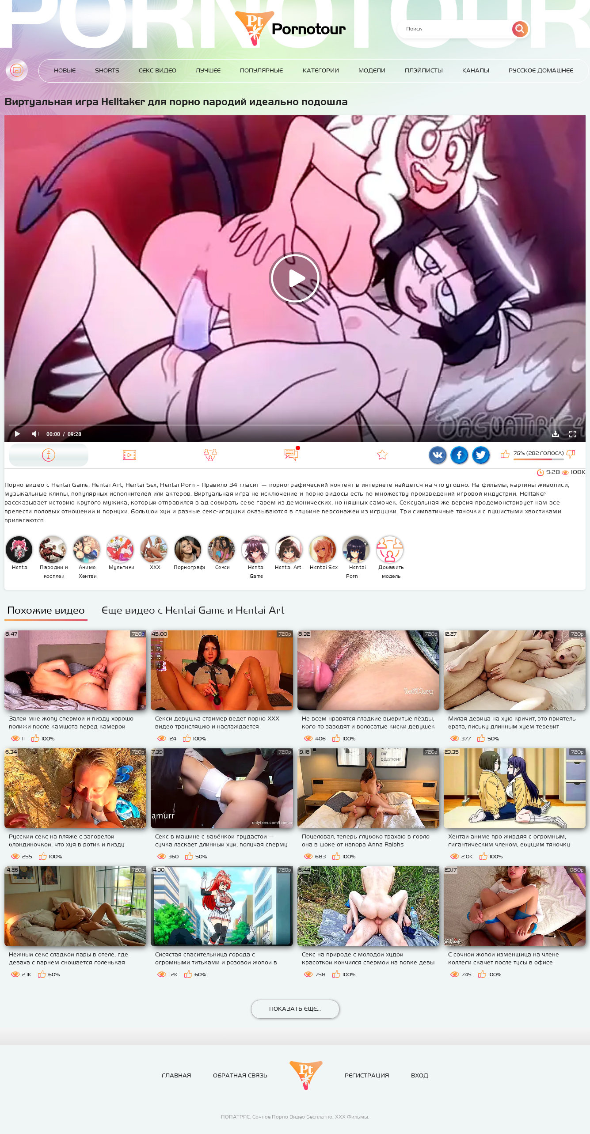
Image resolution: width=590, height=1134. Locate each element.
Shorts (107, 70)
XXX (154, 553)
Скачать (555, 433)
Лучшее (208, 70)
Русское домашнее (541, 70)
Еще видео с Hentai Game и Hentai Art (193, 610)
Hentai (19, 553)
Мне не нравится (571, 455)
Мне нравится (506, 455)
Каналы (475, 70)
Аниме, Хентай (86, 557)
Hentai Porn (356, 557)
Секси (221, 553)
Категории (321, 70)
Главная (17, 70)
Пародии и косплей (53, 557)
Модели (371, 70)
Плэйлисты (424, 70)
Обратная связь (240, 1075)
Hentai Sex (323, 553)
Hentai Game (255, 557)
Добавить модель (390, 557)
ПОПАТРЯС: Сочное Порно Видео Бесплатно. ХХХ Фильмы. (295, 1116)
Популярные (261, 70)
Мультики (120, 553)
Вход (419, 1075)
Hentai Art (288, 553)
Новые (65, 70)
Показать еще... (295, 1008)
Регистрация (367, 1075)
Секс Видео (157, 70)
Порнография (189, 553)
